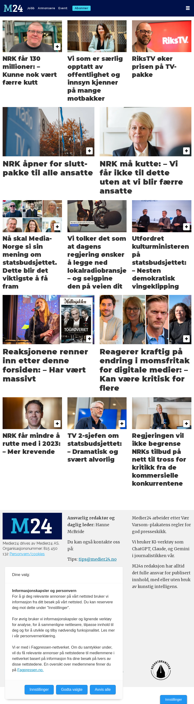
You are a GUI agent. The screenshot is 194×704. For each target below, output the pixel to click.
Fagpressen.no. (30, 670)
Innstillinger (173, 699)
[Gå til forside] (13, 8)
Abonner (81, 8)
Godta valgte (72, 689)
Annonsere (46, 8)
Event (63, 8)
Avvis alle (103, 689)
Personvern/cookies (27, 554)
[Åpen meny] (188, 8)
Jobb (31, 8)
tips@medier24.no (98, 559)
